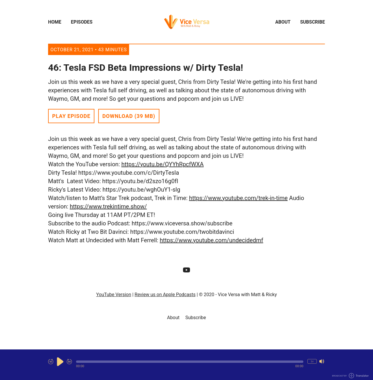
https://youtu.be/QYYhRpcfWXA (162, 164)
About (283, 22)
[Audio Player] (186, 364)
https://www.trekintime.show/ (108, 206)
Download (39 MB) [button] (128, 116)
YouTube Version (113, 294)
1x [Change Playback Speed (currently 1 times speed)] (312, 361)
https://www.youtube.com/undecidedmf (211, 240)
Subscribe (312, 22)
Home (54, 22)
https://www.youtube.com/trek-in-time (238, 198)
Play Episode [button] (71, 116)
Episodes (81, 22)
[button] (189, 361)
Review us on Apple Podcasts (165, 294)
